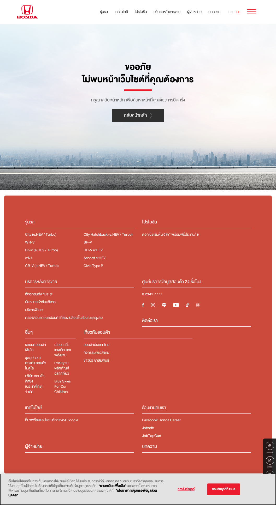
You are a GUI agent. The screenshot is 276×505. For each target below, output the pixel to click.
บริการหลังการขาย (167, 12)
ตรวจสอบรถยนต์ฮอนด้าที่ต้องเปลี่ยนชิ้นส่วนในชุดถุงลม (64, 317)
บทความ (214, 12)
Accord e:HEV (94, 257)
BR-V (88, 242)
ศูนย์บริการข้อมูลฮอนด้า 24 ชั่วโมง (171, 281)
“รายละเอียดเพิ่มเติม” (112, 486)
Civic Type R (93, 265)
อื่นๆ (29, 332)
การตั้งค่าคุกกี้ (186, 489)
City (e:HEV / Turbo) (40, 234)
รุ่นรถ (104, 12)
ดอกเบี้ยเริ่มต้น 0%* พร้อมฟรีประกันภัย (170, 234)
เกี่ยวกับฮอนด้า (97, 332)
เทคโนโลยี (121, 12)
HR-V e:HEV (93, 250)
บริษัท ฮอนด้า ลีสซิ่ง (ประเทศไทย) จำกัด (34, 383)
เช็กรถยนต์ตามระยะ (39, 294)
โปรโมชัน (141, 12)
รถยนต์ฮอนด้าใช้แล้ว (35, 347)
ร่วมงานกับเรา (154, 407)
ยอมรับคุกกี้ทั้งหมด (223, 489)
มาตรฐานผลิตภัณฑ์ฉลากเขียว (61, 368)
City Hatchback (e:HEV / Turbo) (108, 234)
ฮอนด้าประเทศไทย (96, 344)
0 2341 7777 (152, 294)
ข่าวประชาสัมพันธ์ (96, 360)
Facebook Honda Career (161, 420)
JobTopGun (151, 435)
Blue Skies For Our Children (62, 386)
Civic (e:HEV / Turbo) (41, 250)
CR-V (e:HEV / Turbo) (42, 265)
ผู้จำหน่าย (194, 12)
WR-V (29, 242)
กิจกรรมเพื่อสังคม (96, 352)
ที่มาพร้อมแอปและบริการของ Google (51, 420)
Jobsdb (148, 427)
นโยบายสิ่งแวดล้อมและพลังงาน (62, 350)
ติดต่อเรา (150, 320)
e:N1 (29, 257)
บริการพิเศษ (34, 309)
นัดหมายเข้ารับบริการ (40, 302)
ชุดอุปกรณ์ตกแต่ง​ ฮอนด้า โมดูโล (35, 363)
